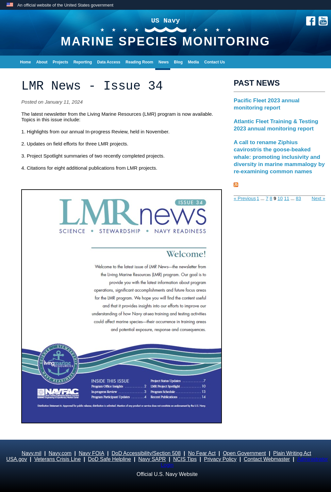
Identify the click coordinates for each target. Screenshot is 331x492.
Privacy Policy (220, 459)
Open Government (244, 453)
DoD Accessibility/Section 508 (146, 453)
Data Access (108, 62)
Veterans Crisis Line (57, 459)
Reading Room (139, 62)
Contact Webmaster (267, 459)
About (42, 62)
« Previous (245, 198)
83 (298, 198)
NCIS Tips (185, 459)
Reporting (83, 62)
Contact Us (214, 62)
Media (193, 62)
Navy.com (60, 453)
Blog (178, 62)
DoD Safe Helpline (109, 459)
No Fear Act (201, 453)
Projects (60, 62)
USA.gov (16, 459)
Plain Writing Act (292, 453)
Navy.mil (31, 453)
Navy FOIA (91, 453)
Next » (318, 198)
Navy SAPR (152, 459)
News (163, 62)
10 (280, 198)
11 (286, 198)
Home (25, 62)
